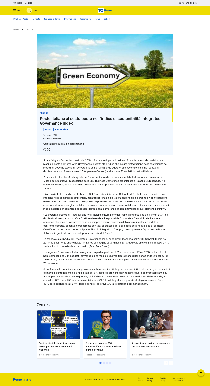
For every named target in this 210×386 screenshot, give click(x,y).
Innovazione (70, 19)
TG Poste (35, 19)
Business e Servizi (52, 19)
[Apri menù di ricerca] (33, 10)
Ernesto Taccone (53, 138)
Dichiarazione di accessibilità (179, 379)
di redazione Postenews (49, 355)
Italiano (185, 3)
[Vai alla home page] (105, 10)
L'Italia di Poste (20, 19)
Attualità (27, 29)
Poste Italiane (61, 129)
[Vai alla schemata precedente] (166, 363)
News (97, 19)
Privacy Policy (150, 379)
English (193, 3)
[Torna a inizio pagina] (201, 372)
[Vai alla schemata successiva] (171, 363)
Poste (48, 129)
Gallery (106, 19)
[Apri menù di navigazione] (17, 10)
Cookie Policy (163, 379)
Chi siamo (17, 3)
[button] (100, 363)
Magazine (29, 3)
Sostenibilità (85, 19)
